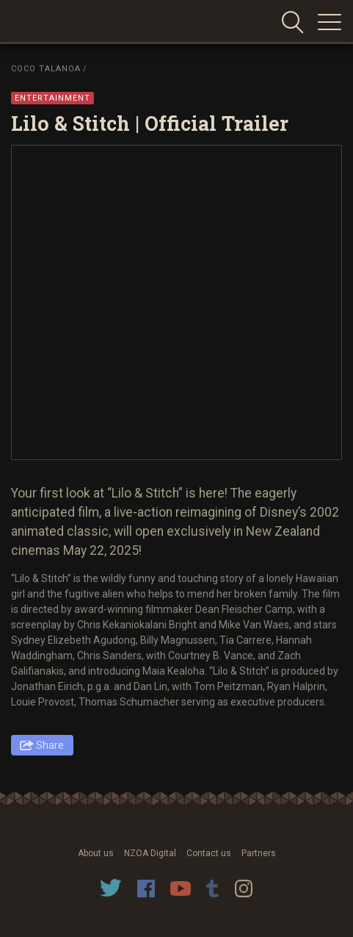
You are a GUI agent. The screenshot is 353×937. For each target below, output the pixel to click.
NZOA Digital (150, 853)
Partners (258, 853)
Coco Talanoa (46, 68)
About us (96, 853)
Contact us (208, 853)
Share (50, 745)
